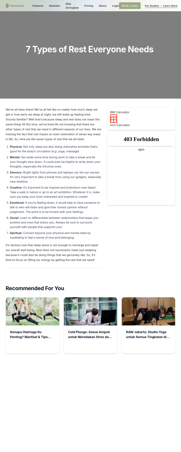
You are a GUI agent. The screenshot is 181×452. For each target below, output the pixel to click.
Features (37, 5)
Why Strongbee (72, 6)
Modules (54, 5)
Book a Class (130, 5)
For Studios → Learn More (161, 5)
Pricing (88, 5)
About (102, 5)
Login (115, 5)
